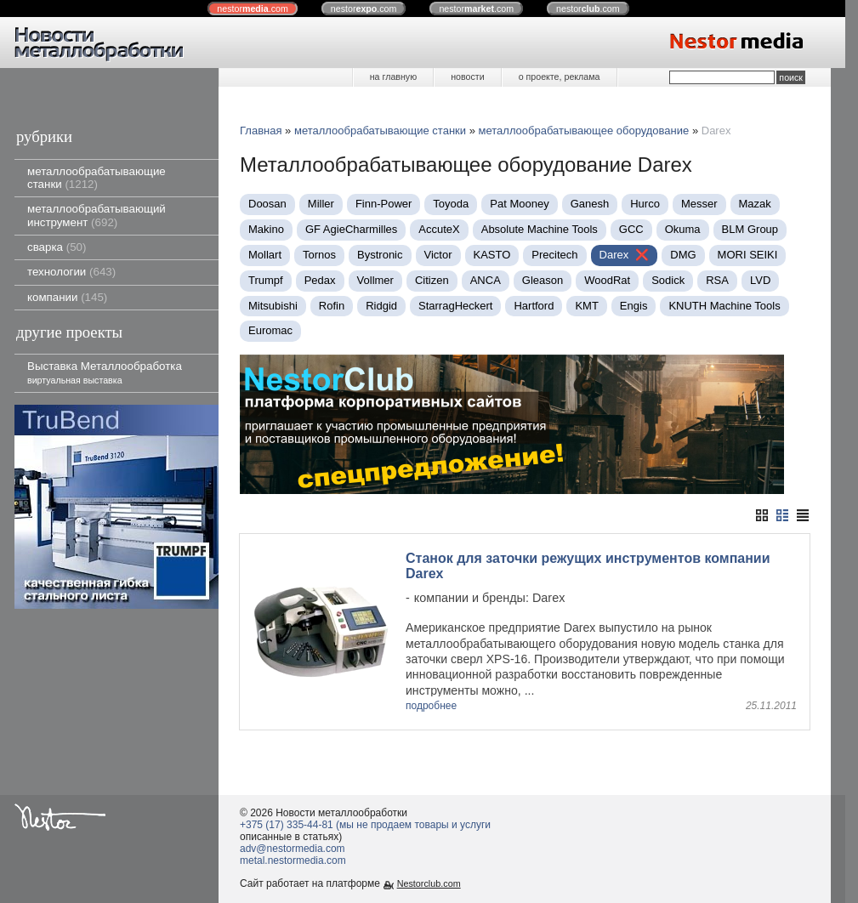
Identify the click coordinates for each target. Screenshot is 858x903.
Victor (438, 254)
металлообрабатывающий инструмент (96, 215)
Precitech (554, 254)
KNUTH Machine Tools (724, 305)
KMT (586, 305)
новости (467, 76)
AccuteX (438, 229)
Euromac (270, 330)
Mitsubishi (273, 305)
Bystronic (379, 254)
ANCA (485, 280)
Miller (321, 203)
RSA (717, 280)
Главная (260, 130)
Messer (699, 203)
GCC (631, 229)
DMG (683, 254)
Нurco (645, 203)
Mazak (755, 203)
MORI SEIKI (748, 254)
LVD (760, 280)
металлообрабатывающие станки (96, 177)
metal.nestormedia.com (293, 860)
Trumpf (265, 280)
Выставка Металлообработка (104, 372)
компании (67, 297)
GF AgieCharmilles (351, 229)
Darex (614, 254)
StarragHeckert (455, 305)
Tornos (319, 254)
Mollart (264, 254)
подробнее (431, 706)
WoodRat (607, 280)
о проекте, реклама (559, 76)
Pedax (320, 280)
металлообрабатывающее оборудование (584, 130)
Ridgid (381, 305)
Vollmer (375, 280)
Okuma (683, 229)
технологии (71, 271)
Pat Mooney (519, 203)
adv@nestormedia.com (292, 849)
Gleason (542, 280)
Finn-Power (383, 203)
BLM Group (750, 229)
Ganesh (590, 203)
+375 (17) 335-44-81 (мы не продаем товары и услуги (365, 825)
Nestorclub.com (429, 883)
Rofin (331, 305)
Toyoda (451, 203)
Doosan (267, 203)
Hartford (534, 305)
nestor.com (252, 8)
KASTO (492, 254)
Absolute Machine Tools (539, 229)
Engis (634, 305)
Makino (266, 229)
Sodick (668, 280)
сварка (56, 247)
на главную (393, 76)
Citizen (432, 280)
